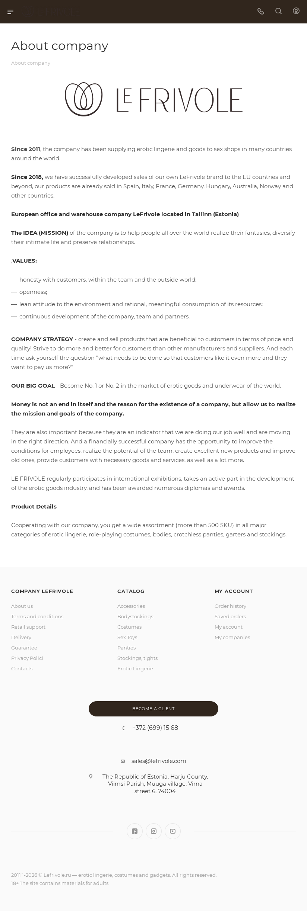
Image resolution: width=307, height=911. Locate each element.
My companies (232, 637)
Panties (126, 648)
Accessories (131, 606)
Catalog (131, 591)
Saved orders (230, 616)
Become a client (153, 708)
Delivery (21, 637)
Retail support (28, 627)
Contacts (21, 668)
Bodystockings (135, 616)
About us (22, 606)
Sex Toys (127, 637)
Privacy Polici (27, 658)
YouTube (173, 831)
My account (229, 627)
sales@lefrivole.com (159, 760)
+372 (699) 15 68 (155, 728)
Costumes (129, 627)
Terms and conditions (37, 616)
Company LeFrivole (42, 591)
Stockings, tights (137, 658)
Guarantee (24, 648)
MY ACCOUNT (234, 591)
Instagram (154, 831)
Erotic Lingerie (135, 668)
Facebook (135, 831)
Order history (230, 606)
